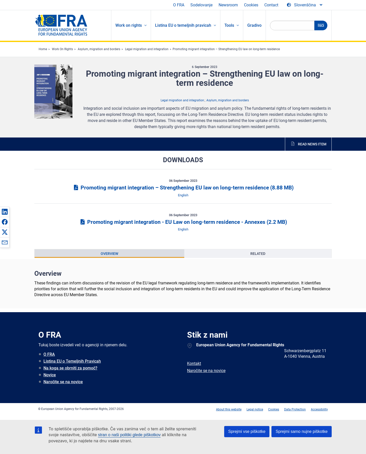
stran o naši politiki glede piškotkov (129, 435)
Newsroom (228, 5)
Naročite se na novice (63, 381)
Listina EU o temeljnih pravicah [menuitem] (183, 25)
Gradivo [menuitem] (254, 25)
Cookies (251, 5)
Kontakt (194, 363)
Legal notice (255, 409)
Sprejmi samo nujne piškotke (302, 431)
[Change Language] (305, 5)
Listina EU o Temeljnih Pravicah (72, 361)
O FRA (178, 5)
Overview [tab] (109, 254)
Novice (49, 375)
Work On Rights (62, 49)
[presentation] (109, 253)
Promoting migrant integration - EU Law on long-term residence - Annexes (183, 222)
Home (43, 49)
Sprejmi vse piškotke (247, 431)
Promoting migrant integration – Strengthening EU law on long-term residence (226, 49)
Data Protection (295, 409)
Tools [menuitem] (229, 25)
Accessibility (319, 409)
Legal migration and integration (147, 49)
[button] (4, 212)
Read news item (312, 144)
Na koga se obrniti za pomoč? (70, 368)
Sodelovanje (201, 5)
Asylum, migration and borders (99, 49)
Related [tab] (257, 254)
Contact (271, 5)
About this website (228, 409)
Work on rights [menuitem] (128, 25)
